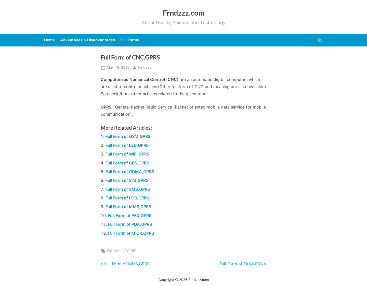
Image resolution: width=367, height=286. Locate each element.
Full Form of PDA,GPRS (130, 224)
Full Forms (129, 40)
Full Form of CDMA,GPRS (130, 171)
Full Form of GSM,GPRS (128, 136)
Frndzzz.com (183, 12)
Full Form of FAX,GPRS (129, 215)
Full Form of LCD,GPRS (127, 197)
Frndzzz (145, 67)
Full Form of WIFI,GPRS (127, 154)
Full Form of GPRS (121, 251)
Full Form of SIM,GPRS (127, 180)
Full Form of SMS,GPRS (128, 189)
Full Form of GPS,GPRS (127, 162)
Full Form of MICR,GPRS (131, 233)
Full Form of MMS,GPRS (128, 206)
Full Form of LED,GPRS (127, 145)
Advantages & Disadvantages (87, 40)
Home (49, 40)
